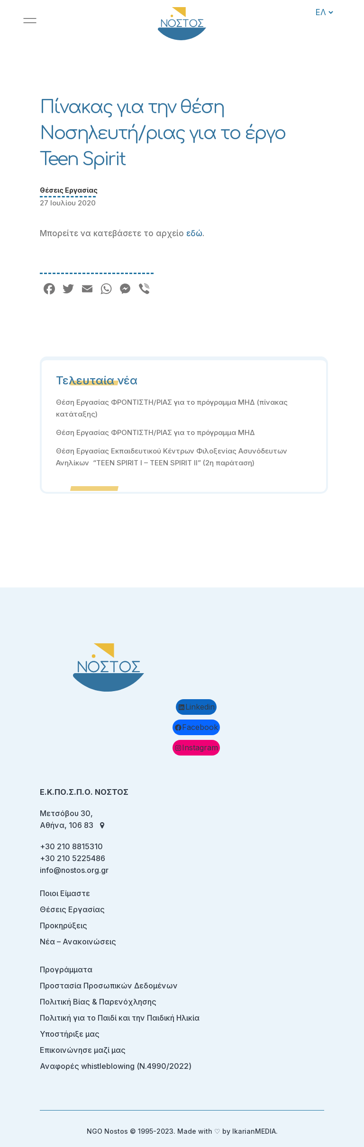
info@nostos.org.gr (74, 870)
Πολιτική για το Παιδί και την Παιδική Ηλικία (120, 1018)
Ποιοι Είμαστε (65, 893)
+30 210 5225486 (72, 858)
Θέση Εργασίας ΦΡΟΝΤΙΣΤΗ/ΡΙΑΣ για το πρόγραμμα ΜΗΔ (156, 432)
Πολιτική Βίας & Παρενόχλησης (98, 1001)
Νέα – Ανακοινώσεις (78, 941)
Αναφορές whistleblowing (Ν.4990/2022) (115, 1066)
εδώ (194, 233)
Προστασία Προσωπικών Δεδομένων (109, 985)
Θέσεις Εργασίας (69, 190)
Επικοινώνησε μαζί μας (83, 1050)
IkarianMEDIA (254, 1131)
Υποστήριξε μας (70, 1034)
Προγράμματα (66, 969)
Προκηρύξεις (63, 925)
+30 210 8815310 (71, 846)
